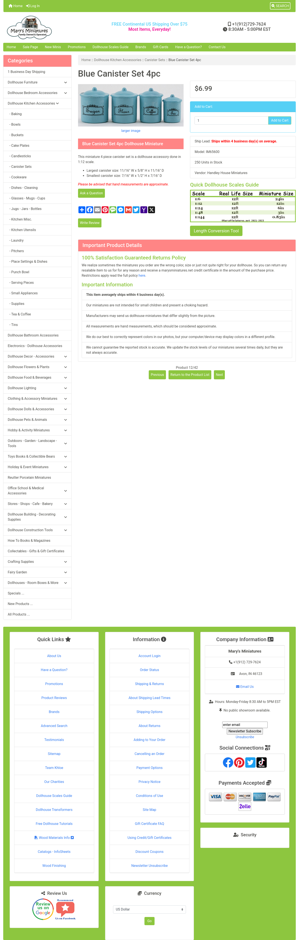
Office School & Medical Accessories (37, 490)
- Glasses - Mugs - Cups (26, 198)
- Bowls (14, 124)
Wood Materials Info (54, 838)
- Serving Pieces (21, 283)
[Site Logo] (52, 27)
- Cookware (17, 177)
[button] (280, 6)
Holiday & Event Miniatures (37, 467)
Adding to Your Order (149, 740)
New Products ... (20, 604)
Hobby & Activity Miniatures (37, 430)
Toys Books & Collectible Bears (37, 456)
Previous (157, 375)
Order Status (149, 670)
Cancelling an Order (149, 754)
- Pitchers (16, 251)
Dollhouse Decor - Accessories (37, 356)
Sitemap (54, 754)
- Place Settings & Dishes (27, 261)
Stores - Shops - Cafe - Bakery (37, 504)
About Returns (149, 726)
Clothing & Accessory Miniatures (37, 399)
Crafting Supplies (37, 562)
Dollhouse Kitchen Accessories (117, 60)
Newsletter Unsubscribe (149, 866)
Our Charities (54, 782)
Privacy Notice (149, 782)
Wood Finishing (54, 866)
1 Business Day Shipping (26, 72)
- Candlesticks (19, 156)
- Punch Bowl (18, 272)
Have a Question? (188, 47)
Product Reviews (54, 698)
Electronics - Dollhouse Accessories (35, 346)
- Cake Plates (18, 146)
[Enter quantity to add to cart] (231, 120)
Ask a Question (91, 193)
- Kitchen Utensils (22, 230)
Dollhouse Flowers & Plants (37, 367)
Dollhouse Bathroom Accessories (33, 335)
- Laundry (15, 240)
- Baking (15, 114)
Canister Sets (155, 60)
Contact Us (217, 47)
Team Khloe (54, 768)
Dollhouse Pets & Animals (37, 420)
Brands (140, 47)
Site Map (149, 810)
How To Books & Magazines (29, 541)
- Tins (13, 325)
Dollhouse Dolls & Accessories (37, 409)
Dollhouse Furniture (37, 82)
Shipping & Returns (149, 684)
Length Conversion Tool (216, 230)
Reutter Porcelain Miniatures (29, 477)
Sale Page (30, 47)
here (142, 275)
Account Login (149, 656)
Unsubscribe (245, 737)
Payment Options (149, 768)
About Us (54, 656)
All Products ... (19, 614)
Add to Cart (279, 120)
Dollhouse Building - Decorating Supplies (37, 517)
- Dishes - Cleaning (23, 188)
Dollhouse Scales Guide (111, 47)
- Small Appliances (23, 293)
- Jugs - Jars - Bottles (24, 209)
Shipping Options (149, 712)
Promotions (77, 47)
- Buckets (15, 135)
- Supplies (16, 304)
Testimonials (54, 740)
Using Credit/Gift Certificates (149, 838)
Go (149, 921)
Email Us (245, 687)
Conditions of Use (149, 796)
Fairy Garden (37, 572)
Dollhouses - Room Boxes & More (37, 583)
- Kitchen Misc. (20, 219)
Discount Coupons (149, 852)
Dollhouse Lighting (37, 388)
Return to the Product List (189, 375)
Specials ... (16, 593)
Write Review (90, 223)
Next (219, 375)
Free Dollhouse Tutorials (54, 824)
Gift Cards (160, 47)
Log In (33, 6)
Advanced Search (54, 726)
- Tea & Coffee (19, 314)
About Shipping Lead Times (149, 698)
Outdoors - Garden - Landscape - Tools (37, 443)
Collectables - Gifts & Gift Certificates (36, 551)
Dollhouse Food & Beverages (37, 377)
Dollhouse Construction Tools (37, 530)
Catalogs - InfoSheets (54, 852)
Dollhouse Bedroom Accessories (37, 93)
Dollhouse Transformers (54, 810)
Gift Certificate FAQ (149, 824)
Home (16, 6)
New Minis (53, 47)
